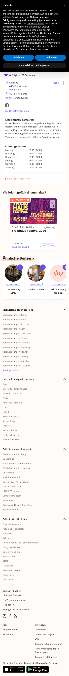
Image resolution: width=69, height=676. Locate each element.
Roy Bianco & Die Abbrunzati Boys (20, 542)
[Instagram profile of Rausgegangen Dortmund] (4, 616)
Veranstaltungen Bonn (14, 319)
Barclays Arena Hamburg (16, 482)
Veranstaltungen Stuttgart (16, 365)
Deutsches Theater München (17, 505)
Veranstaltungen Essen (15, 338)
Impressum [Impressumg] (40, 624)
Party (5, 398)
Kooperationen (10, 629)
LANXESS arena (11, 491)
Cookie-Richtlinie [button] (35, 23)
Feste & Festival (11, 435)
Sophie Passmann (12, 524)
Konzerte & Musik (12, 393)
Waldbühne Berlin (12, 477)
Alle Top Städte (10, 370)
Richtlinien (8, 634)
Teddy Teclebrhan (11, 547)
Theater (6, 425)
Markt (6, 412)
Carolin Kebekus (11, 552)
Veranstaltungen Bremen (16, 324)
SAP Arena (8, 500)
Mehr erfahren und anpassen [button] (34, 65)
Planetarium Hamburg (14, 454)
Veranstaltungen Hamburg (16, 347)
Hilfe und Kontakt (12, 595)
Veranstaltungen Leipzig (15, 356)
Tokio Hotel (8, 575)
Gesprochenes (10, 430)
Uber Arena (8, 472)
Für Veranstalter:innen (14, 600)
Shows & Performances (15, 388)
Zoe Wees (8, 533)
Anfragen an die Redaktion (16, 609)
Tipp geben (8, 604)
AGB (36, 639)
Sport (5, 384)
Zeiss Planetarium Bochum (17, 463)
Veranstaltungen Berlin (15, 315)
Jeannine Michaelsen (13, 528)
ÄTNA (5, 561)
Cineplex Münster (12, 495)
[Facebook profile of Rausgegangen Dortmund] (10, 616)
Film (5, 407)
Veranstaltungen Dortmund (17, 333)
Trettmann (8, 565)
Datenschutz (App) (44, 634)
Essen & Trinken (11, 439)
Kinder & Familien (12, 402)
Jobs (5, 624)
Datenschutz (41, 629)
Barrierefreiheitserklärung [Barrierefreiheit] (48, 644)
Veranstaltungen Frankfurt (16, 342)
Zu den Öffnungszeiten (17, 111)
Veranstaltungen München (16, 361)
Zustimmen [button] (50, 57)
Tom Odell (8, 579)
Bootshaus (8, 458)
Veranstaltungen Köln (14, 328)
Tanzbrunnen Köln (12, 486)
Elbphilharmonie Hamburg (16, 468)
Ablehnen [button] (18, 57)
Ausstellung (9, 421)
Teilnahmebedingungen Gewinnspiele (46, 650)
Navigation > (15, 89)
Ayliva (6, 538)
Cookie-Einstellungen (45, 657)
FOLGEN (57, 83)
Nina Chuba (9, 556)
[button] (64, 5)
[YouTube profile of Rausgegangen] (15, 616)
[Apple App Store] (14, 669)
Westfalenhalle (10, 509)
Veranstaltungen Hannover (16, 351)
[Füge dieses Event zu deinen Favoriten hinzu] (52, 204)
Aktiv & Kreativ (11, 416)
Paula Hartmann (11, 570)
